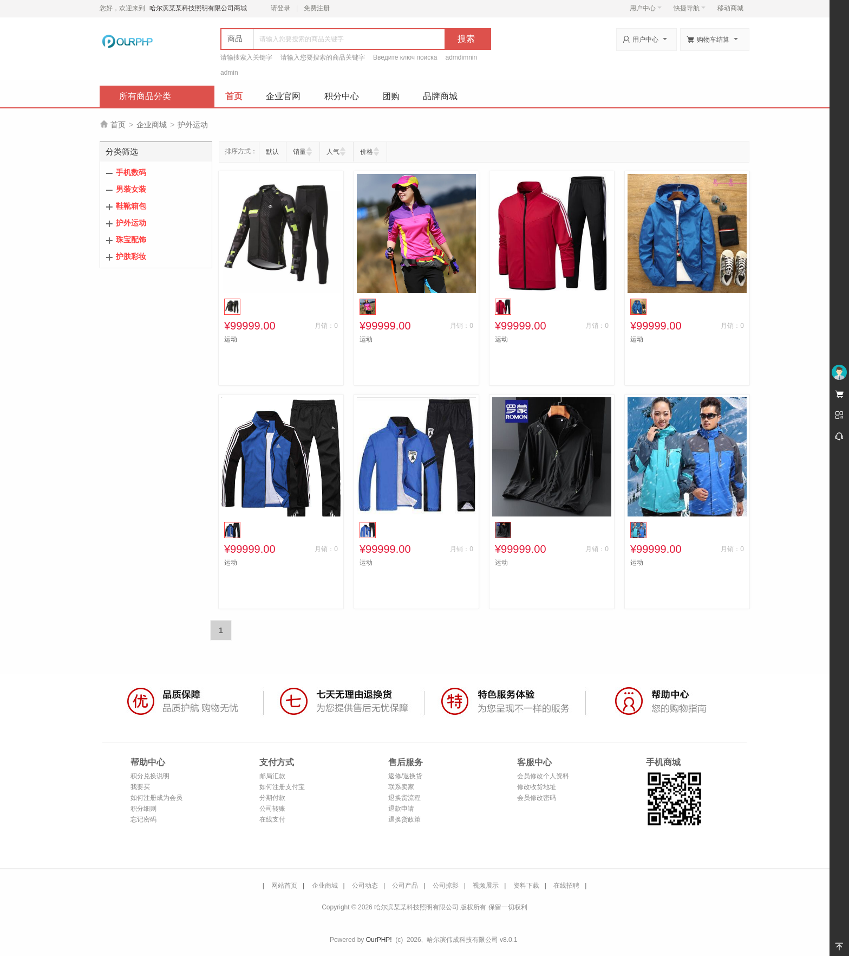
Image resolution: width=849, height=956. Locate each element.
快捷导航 (690, 8)
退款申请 (401, 808)
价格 (366, 152)
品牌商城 (440, 96)
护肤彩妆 (131, 256)
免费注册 (317, 8)
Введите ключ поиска (405, 57)
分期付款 (272, 798)
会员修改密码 (536, 798)
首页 (234, 96)
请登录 (280, 8)
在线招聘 (566, 885)
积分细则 (143, 808)
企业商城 (151, 124)
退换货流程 (404, 798)
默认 (272, 152)
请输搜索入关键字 (246, 57)
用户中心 (646, 8)
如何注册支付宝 (282, 787)
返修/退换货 (405, 776)
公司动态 (365, 885)
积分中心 (341, 96)
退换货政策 (404, 819)
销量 (299, 152)
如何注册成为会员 (156, 798)
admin (229, 72)
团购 (391, 96)
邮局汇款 (272, 776)
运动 (230, 339)
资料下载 (526, 885)
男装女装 (131, 189)
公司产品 (405, 885)
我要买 (140, 787)
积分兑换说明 (149, 776)
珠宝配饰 (131, 239)
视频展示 (486, 885)
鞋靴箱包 (131, 206)
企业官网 (283, 96)
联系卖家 (401, 787)
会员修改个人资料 (543, 776)
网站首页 (284, 885)
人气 (332, 152)
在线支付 (272, 819)
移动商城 (730, 8)
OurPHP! (379, 940)
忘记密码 (143, 819)
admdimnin (462, 57)
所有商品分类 (145, 96)
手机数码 (131, 172)
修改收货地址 (536, 787)
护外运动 (193, 124)
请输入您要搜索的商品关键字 (322, 57)
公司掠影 (446, 885)
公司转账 (272, 808)
